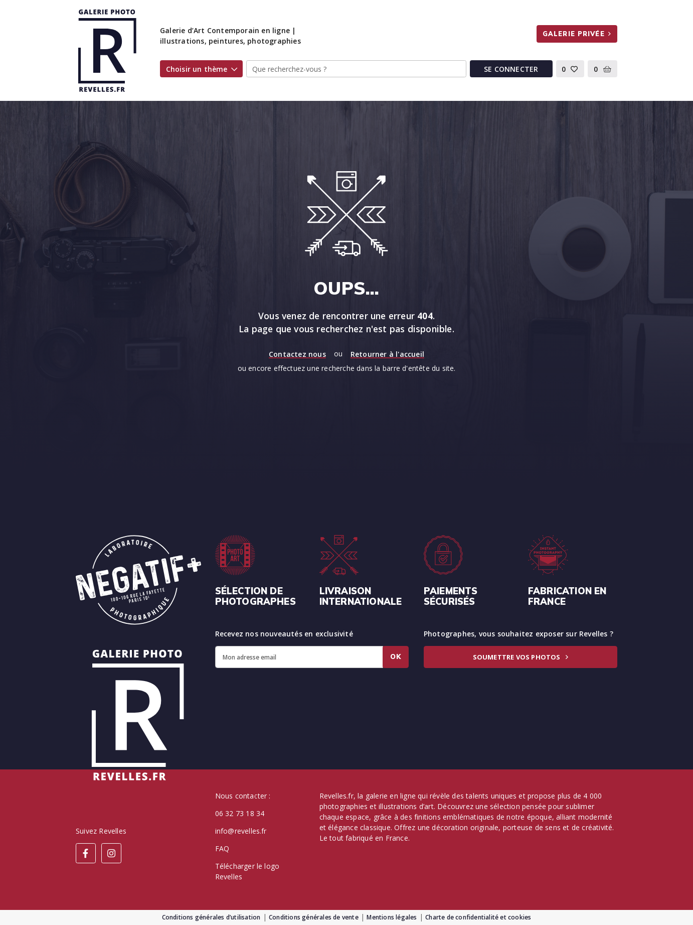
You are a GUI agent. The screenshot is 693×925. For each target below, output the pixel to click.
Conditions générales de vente (314, 917)
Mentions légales (392, 917)
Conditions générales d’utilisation (211, 917)
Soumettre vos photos (520, 657)
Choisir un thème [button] (201, 69)
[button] (570, 68)
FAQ (222, 848)
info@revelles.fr (241, 831)
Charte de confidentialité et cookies (478, 917)
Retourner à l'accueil (387, 354)
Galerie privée (577, 34)
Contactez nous (297, 354)
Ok (395, 656)
